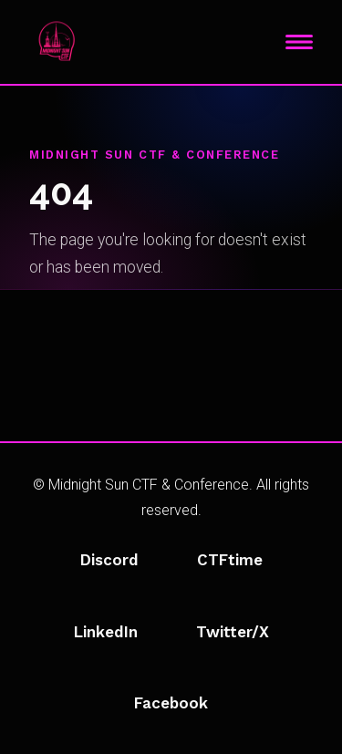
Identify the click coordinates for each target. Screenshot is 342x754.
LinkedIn (106, 632)
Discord (109, 560)
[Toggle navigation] (299, 42)
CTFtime (230, 560)
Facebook (171, 703)
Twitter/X (232, 632)
